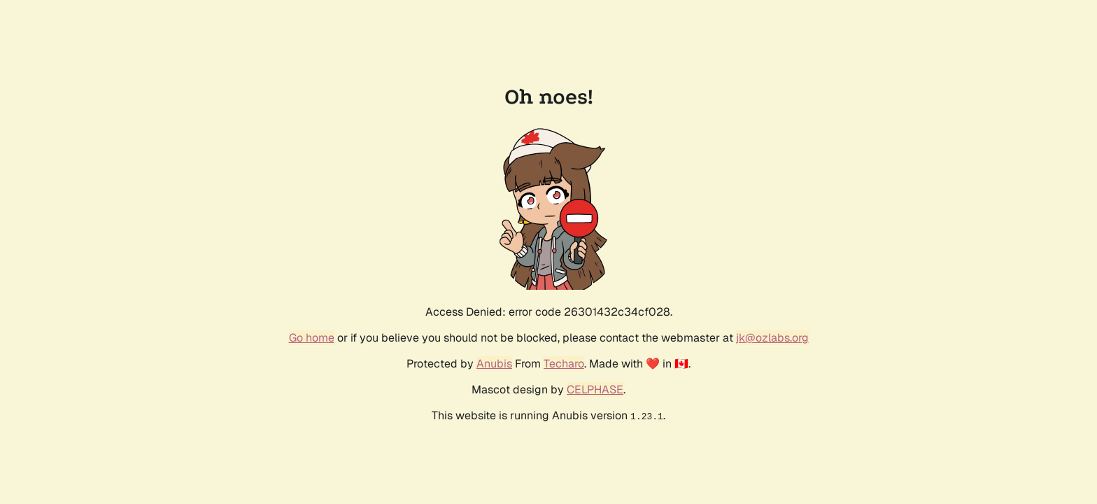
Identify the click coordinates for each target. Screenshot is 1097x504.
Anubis (494, 363)
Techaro (564, 363)
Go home (311, 337)
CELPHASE (595, 389)
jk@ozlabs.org (772, 337)
